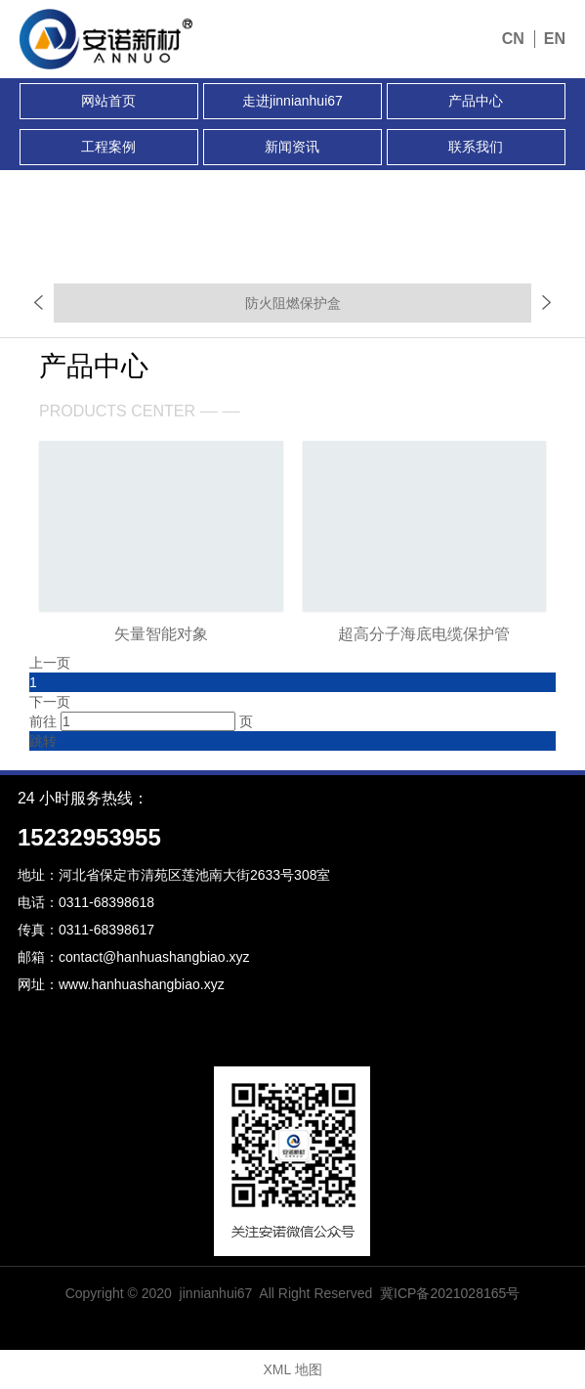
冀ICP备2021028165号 (450, 1293)
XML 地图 (292, 1369)
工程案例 (108, 146)
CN (513, 38)
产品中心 (475, 101)
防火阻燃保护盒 (293, 303)
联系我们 (475, 146)
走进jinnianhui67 (292, 101)
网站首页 (108, 101)
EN (554, 38)
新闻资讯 (292, 146)
